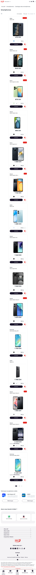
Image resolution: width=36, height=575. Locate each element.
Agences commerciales (23, 518)
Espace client (6, 534)
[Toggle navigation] (35, 2)
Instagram (13, 548)
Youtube (15, 548)
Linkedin (18, 548)
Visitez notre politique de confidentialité (8, 566)
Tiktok (24, 548)
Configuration (18, 568)
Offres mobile (6, 530)
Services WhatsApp (9, 518)
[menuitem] (33, 1)
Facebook (11, 548)
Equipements (6, 532)
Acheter (16, 44)
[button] (9, 517)
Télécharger (10, 500)
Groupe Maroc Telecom (8, 536)
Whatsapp (22, 548)
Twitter (20, 548)
